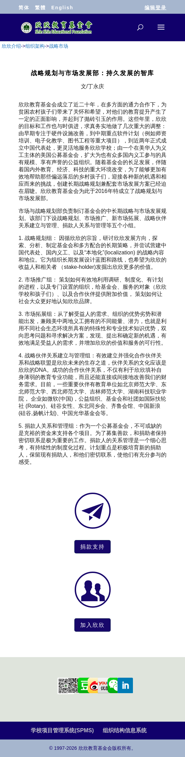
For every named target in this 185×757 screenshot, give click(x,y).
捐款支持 (92, 546)
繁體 (40, 7)
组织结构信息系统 (125, 730)
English (62, 7)
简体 (23, 7)
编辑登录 (155, 7)
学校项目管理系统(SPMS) (62, 730)
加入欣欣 (92, 625)
